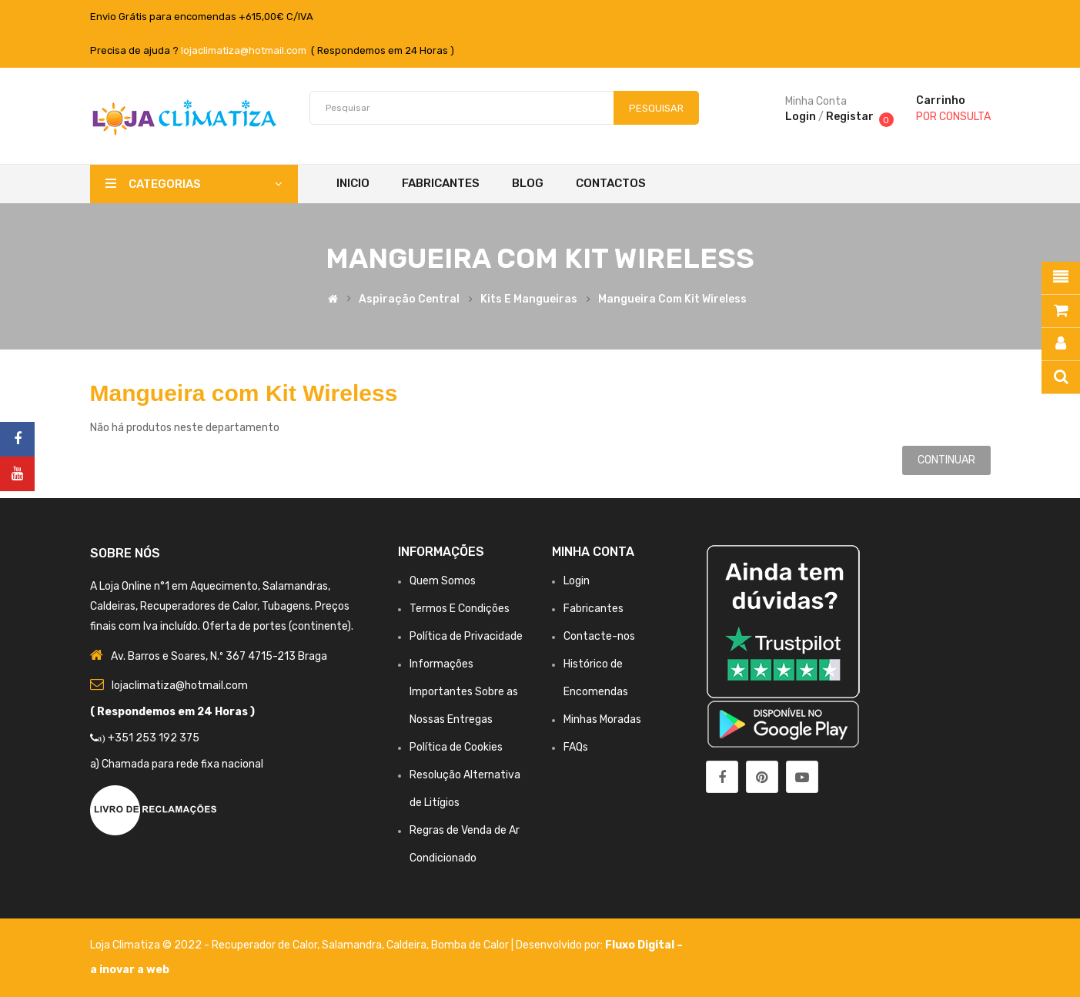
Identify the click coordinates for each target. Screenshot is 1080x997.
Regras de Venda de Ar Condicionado (465, 844)
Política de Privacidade (466, 636)
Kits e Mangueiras (528, 299)
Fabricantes (593, 608)
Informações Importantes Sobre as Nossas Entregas (464, 691)
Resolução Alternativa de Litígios (465, 788)
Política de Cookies (456, 747)
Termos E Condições (460, 608)
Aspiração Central (409, 299)
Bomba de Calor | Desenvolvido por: (518, 945)
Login (800, 116)
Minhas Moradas (602, 719)
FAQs (575, 747)
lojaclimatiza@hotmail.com (243, 50)
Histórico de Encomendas (595, 677)
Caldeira (406, 945)
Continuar (946, 460)
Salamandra (352, 945)
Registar (850, 116)
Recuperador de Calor (264, 945)
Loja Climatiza (125, 945)
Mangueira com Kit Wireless (672, 299)
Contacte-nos (599, 636)
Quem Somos (443, 580)
